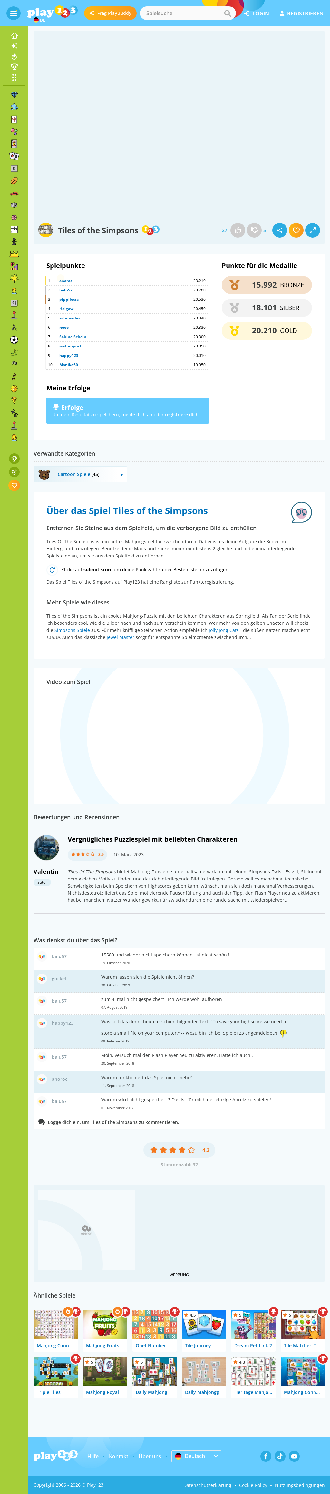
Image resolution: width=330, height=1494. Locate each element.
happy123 (68, 355)
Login (256, 13)
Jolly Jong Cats (224, 630)
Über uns (150, 1456)
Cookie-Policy (253, 1485)
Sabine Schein (72, 336)
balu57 (66, 290)
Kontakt (118, 1456)
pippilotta (69, 299)
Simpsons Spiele (72, 630)
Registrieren (302, 13)
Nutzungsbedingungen (300, 1485)
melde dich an (136, 415)
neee (64, 327)
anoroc (65, 280)
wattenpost (70, 346)
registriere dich (182, 415)
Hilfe (93, 1456)
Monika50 (68, 364)
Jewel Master (120, 637)
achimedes (69, 318)
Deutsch (190, 1456)
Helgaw (66, 308)
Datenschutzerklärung (207, 1485)
